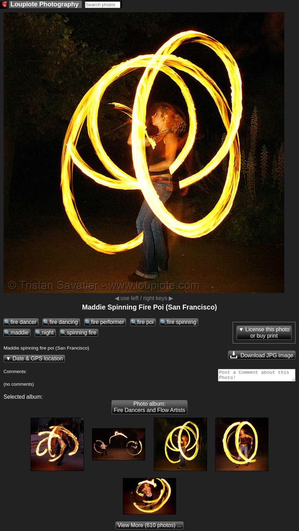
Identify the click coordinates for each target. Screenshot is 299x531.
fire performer (107, 322)
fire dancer (23, 322)
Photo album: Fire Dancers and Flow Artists (149, 409)
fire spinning (181, 322)
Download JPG (261, 354)
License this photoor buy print (267, 332)
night (48, 333)
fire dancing (63, 322)
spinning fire (81, 333)
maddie (19, 333)
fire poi (145, 322)
